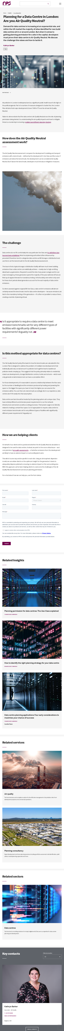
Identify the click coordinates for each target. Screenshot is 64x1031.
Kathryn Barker (8, 45)
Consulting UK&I (17, 13)
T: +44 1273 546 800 (8, 1013)
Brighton (6, 1021)
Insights (10, 13)
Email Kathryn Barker (10, 1015)
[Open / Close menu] (60, 4)
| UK (10, 1021)
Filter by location (47, 953)
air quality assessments (20, 450)
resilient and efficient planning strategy (38, 122)
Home (4, 13)
